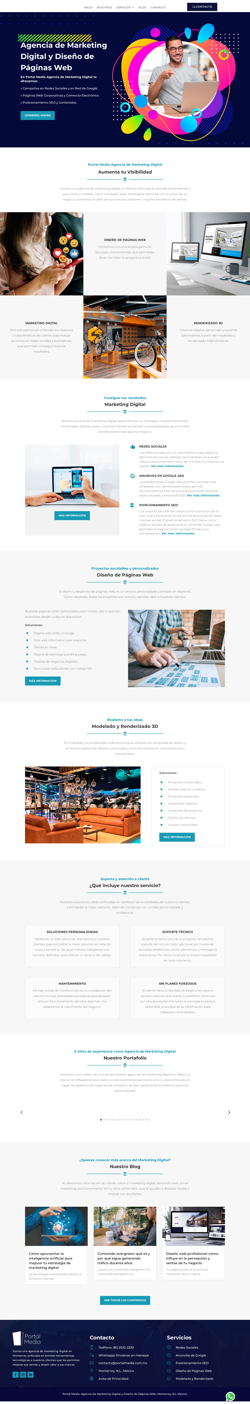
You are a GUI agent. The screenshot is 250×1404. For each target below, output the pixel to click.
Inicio (88, 7)
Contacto (158, 7)
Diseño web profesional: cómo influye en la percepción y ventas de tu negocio (192, 1308)
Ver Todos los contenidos (125, 1350)
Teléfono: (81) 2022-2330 (116, 1397)
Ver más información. (167, 468)
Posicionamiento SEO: (158, 507)
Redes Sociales (153, 449)
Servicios (123, 7)
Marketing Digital (41, 326)
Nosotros (104, 7)
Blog (142, 7)
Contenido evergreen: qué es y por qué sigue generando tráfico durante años (123, 1308)
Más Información (72, 518)
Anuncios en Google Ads (161, 478)
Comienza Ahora (38, 118)
